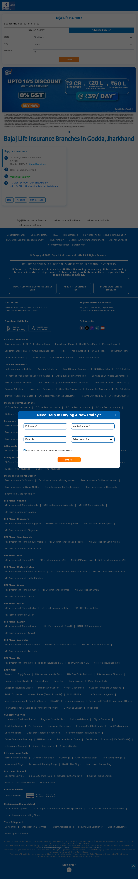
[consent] (25, 450)
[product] (93, 439)
